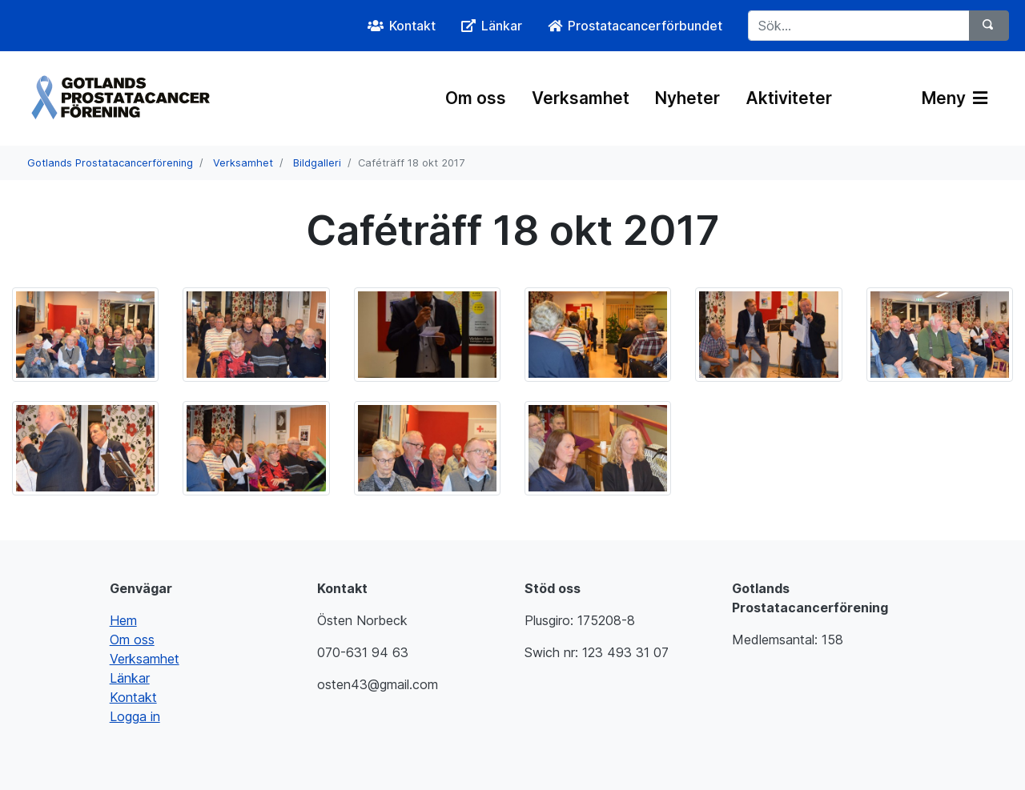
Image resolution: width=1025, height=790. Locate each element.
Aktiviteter (789, 98)
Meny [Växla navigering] (954, 98)
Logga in (135, 716)
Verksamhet (580, 98)
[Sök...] (859, 25)
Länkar (130, 678)
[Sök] (989, 25)
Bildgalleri (317, 163)
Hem (123, 620)
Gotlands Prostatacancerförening (110, 163)
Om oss (475, 98)
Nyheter (687, 98)
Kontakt (133, 697)
